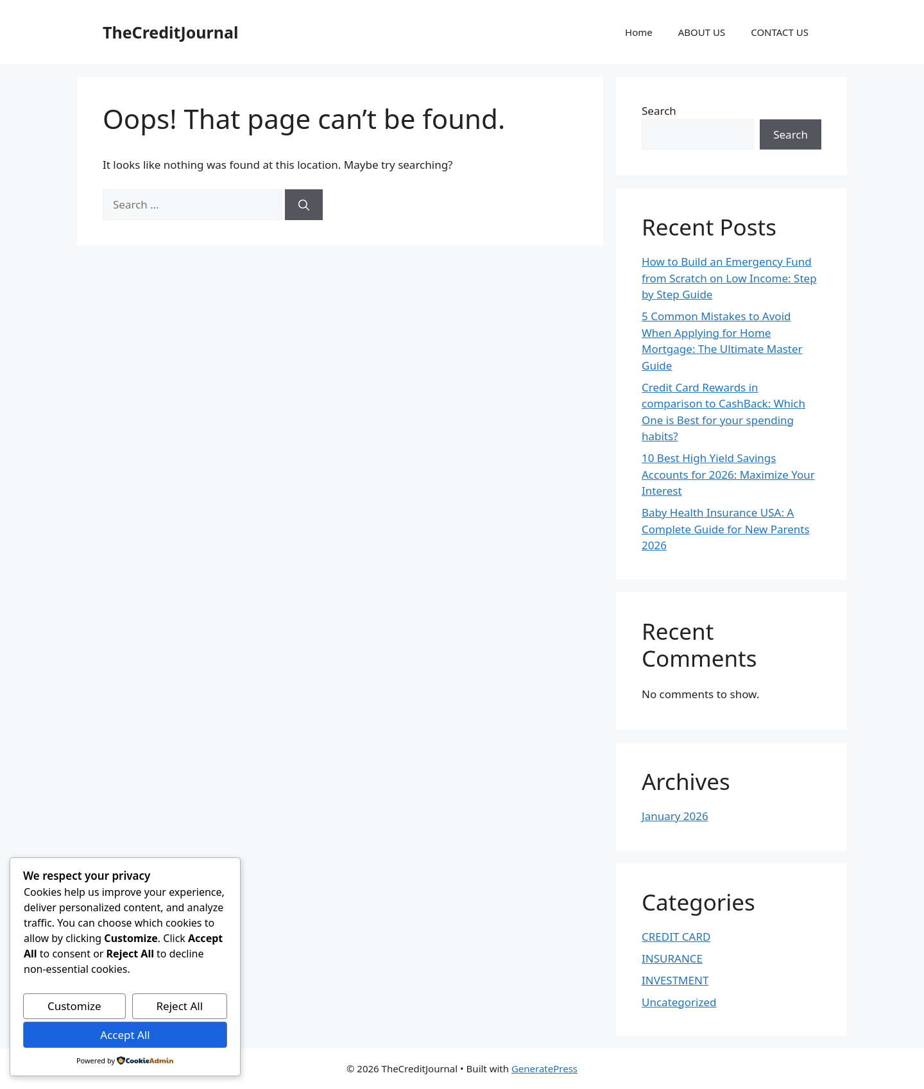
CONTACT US (780, 32)
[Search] (304, 204)
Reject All (180, 1006)
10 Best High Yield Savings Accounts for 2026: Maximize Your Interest (728, 474)
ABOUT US (701, 32)
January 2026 (675, 816)
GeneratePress (544, 1068)
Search (659, 110)
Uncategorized (679, 1002)
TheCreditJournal (170, 32)
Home (639, 32)
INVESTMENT (675, 980)
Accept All (125, 1034)
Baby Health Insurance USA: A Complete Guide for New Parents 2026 (726, 529)
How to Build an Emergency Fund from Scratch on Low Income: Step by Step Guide (729, 278)
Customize (74, 1006)
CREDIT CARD (676, 936)
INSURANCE (672, 958)
